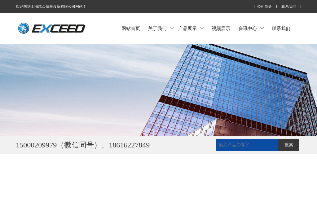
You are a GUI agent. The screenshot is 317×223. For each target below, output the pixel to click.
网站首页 (130, 28)
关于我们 (161, 28)
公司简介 (264, 7)
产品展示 (191, 28)
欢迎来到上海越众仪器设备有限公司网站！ (51, 6)
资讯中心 (251, 28)
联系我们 (288, 7)
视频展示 (221, 28)
